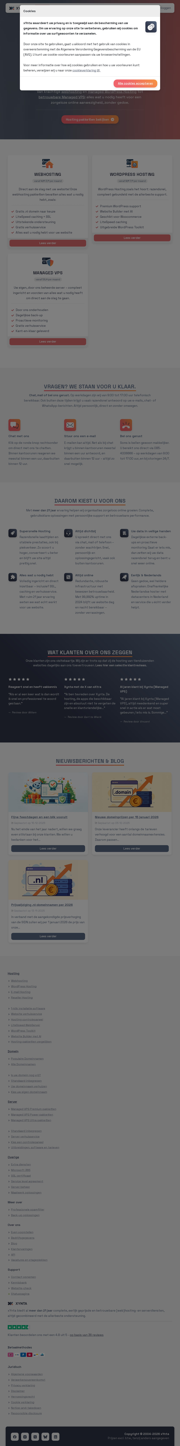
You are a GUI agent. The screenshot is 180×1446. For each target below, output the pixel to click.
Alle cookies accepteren (135, 83)
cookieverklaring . (86, 70)
